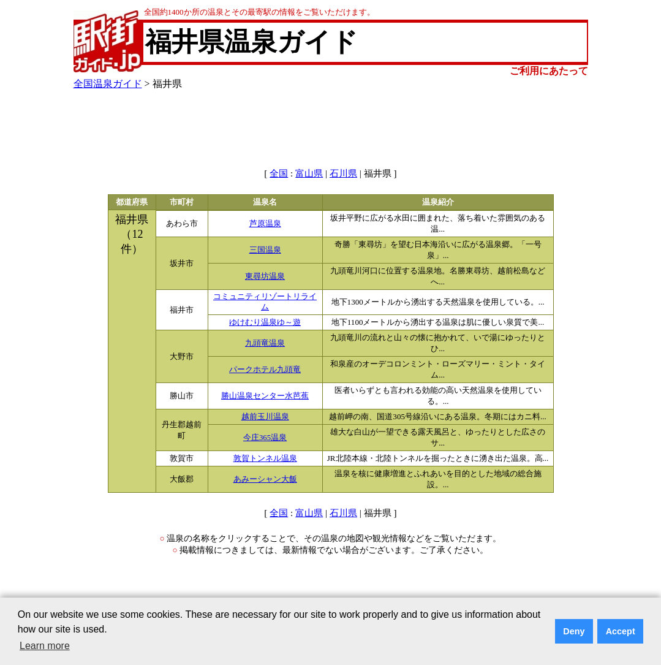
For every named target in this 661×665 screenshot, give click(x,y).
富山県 (309, 173)
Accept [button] (620, 631)
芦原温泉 (265, 223)
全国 (279, 173)
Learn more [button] (45, 645)
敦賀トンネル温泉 (265, 458)
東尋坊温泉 (265, 276)
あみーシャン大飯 (265, 479)
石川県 (343, 173)
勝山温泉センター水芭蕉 (265, 396)
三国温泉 (265, 250)
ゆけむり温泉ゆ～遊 (265, 322)
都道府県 (132, 202)
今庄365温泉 (265, 437)
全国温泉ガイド (108, 83)
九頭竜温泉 (265, 343)
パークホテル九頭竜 (265, 369)
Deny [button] (573, 631)
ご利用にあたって (549, 71)
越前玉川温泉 (265, 416)
